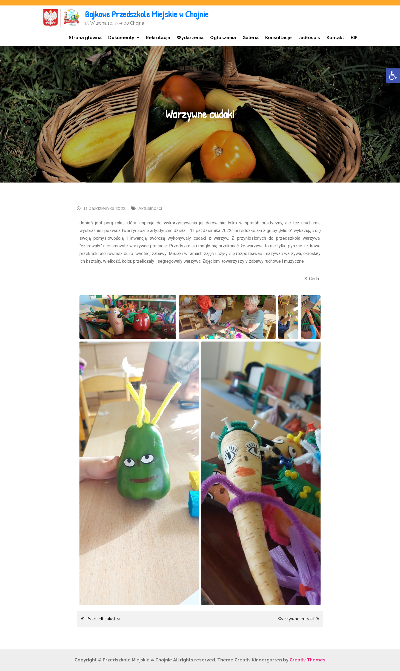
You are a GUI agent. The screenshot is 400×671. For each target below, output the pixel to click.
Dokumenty (121, 37)
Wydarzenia (190, 37)
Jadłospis (309, 37)
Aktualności (150, 208)
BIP (354, 37)
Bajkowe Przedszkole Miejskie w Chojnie (147, 14)
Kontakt (335, 37)
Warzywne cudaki (296, 618)
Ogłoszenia (223, 37)
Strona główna (85, 37)
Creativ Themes (307, 660)
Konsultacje (278, 37)
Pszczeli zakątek (103, 618)
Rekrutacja (158, 37)
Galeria (250, 37)
